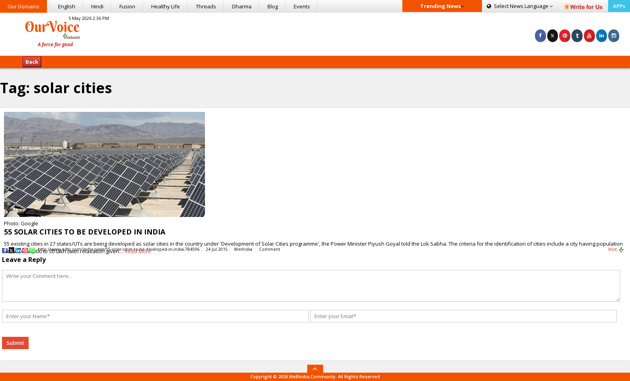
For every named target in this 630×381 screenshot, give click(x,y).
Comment (269, 249)
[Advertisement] (315, 33)
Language (520, 6)
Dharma (242, 6)
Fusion (127, 6)
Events (302, 6)
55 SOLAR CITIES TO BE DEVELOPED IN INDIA (84, 231)
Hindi (97, 6)
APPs (619, 6)
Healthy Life (165, 6)
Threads (206, 6)
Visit (616, 249)
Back (31, 61)
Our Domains (23, 6)
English (66, 6)
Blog (272, 6)
